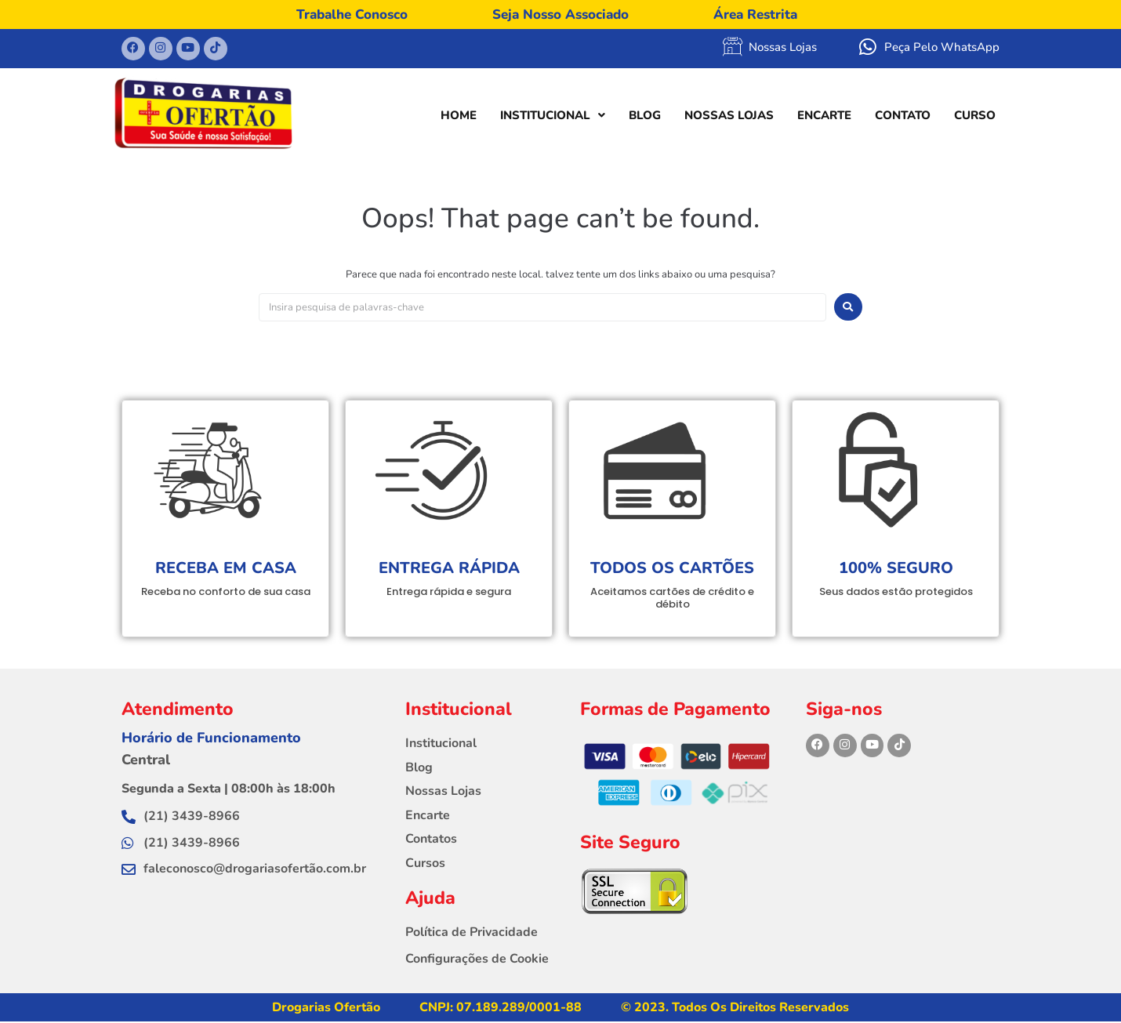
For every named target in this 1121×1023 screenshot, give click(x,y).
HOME (459, 117)
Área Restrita (755, 14)
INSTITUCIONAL (552, 117)
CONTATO (903, 117)
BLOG (645, 117)
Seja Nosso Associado (560, 14)
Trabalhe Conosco (352, 14)
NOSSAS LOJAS (729, 117)
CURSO (975, 117)
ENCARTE (824, 117)
